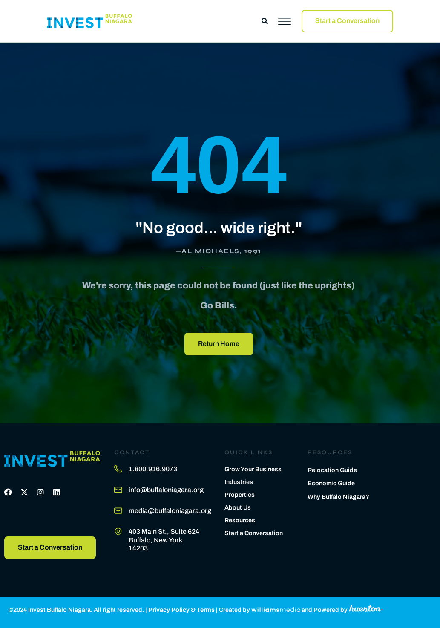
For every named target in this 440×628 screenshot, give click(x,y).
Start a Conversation (253, 533)
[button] (265, 21)
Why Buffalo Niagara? (338, 496)
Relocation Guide (332, 470)
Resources (239, 520)
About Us (237, 507)
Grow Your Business (253, 469)
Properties (239, 494)
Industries (238, 481)
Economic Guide (331, 483)
